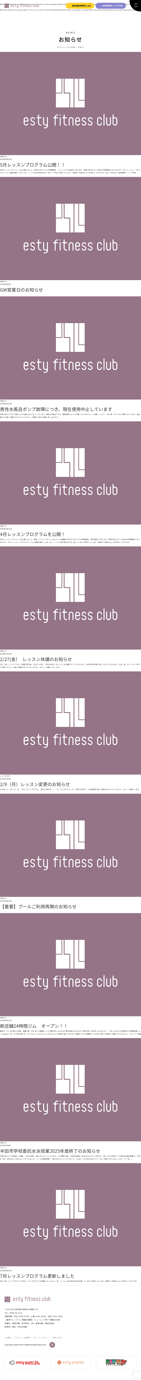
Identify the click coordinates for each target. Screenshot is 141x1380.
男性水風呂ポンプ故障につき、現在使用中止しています (56, 409)
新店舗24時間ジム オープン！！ (34, 1026)
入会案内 (8, 1337)
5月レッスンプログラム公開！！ (32, 164)
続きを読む (5, 176)
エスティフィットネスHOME (66, 47)
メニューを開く (135, 5)
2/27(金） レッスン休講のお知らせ (36, 659)
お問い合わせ (57, 1337)
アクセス (17, 1337)
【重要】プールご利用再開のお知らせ (38, 906)
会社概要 (26, 1337)
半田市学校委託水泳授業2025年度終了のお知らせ (50, 1151)
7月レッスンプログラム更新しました (37, 1276)
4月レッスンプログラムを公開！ (32, 534)
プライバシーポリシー (41, 1337)
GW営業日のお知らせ (21, 289)
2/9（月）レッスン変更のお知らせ (35, 784)
